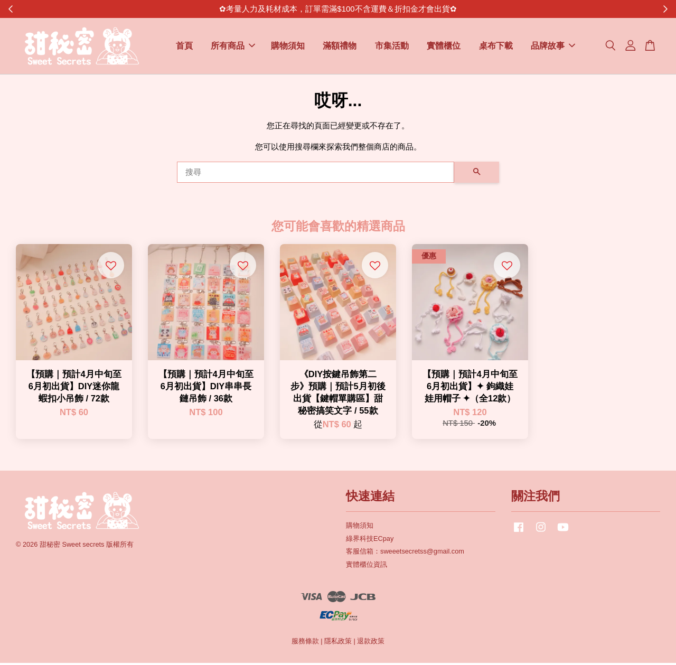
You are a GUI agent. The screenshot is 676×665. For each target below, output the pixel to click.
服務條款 (305, 644)
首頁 (184, 47)
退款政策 (370, 644)
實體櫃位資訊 (366, 567)
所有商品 (233, 47)
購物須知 (288, 47)
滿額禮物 (339, 47)
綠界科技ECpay (369, 541)
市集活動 (392, 47)
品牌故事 (553, 47)
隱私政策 (338, 644)
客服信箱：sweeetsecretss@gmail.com (405, 554)
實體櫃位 (444, 47)
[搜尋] (315, 174)
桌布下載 (496, 47)
